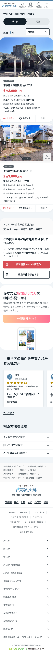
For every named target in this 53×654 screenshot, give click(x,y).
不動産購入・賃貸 (35, 466)
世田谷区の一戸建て (27, 474)
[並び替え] (38, 31)
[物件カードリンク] (26, 164)
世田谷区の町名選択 (12, 478)
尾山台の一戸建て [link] (34, 478)
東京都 (33, 470)
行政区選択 (8, 474)
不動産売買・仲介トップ (13, 466)
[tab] (15, 21)
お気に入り (26, 118)
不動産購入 (8, 470)
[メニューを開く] (47, 5)
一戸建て (22, 470)
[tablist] (26, 21)
